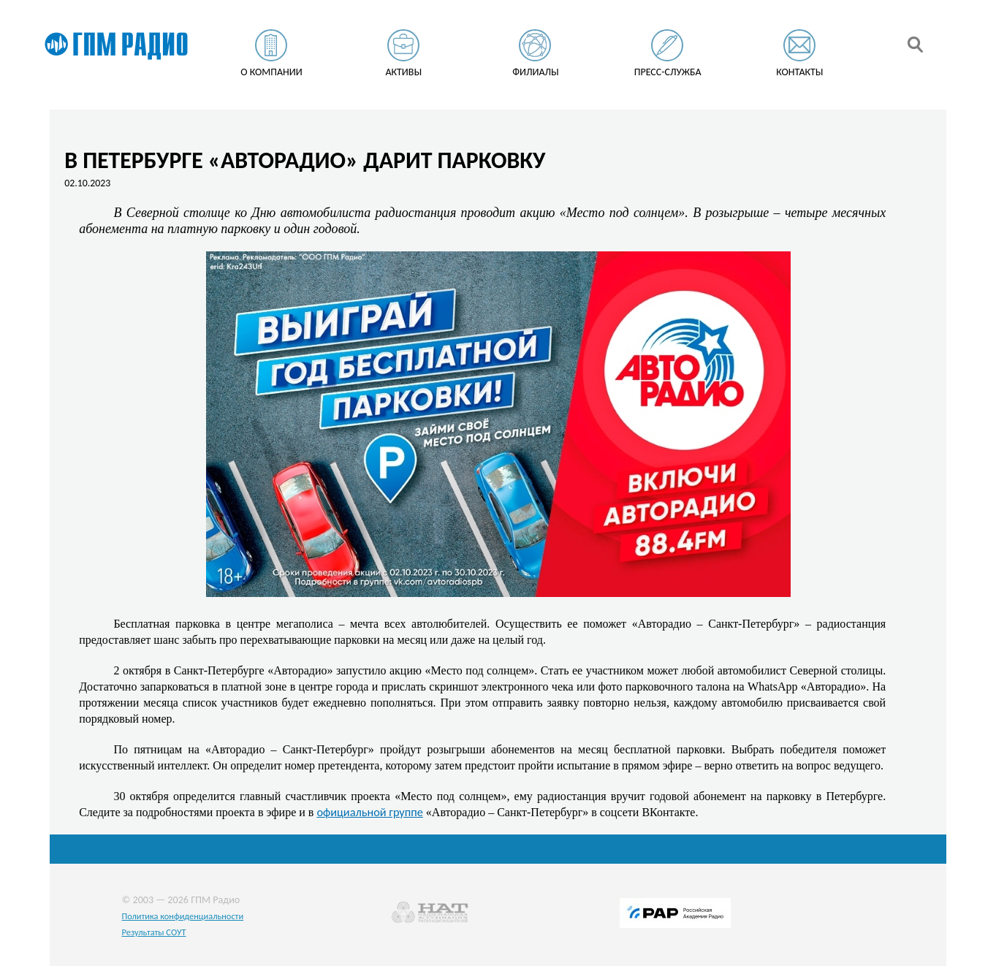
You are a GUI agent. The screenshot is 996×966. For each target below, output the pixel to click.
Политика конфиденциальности (183, 915)
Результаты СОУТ (154, 932)
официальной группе (369, 812)
